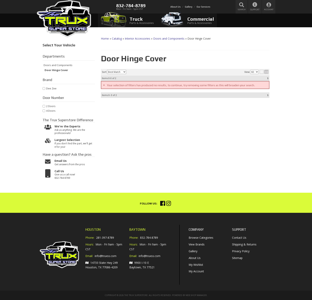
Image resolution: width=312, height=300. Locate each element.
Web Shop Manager (196, 295)
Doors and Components (58, 65)
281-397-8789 (105, 237)
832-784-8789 (149, 237)
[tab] (127, 20)
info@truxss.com (105, 256)
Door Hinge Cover (56, 70)
